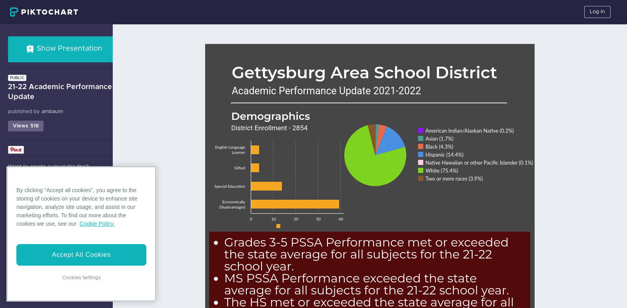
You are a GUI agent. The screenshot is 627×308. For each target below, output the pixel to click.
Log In (597, 11)
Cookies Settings (81, 277)
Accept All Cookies (81, 254)
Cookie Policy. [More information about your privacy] (97, 224)
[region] (81, 234)
